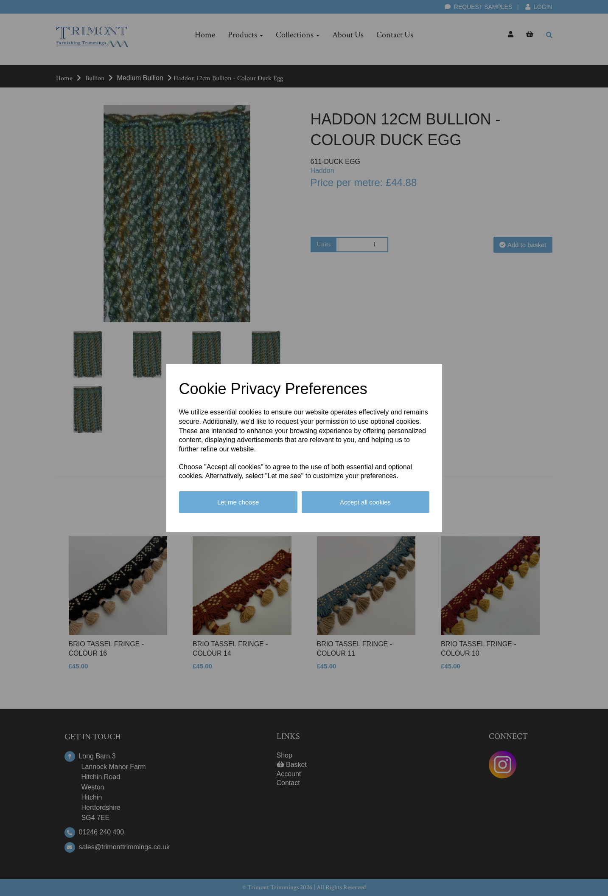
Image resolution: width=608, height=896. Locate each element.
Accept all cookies (365, 502)
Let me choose (238, 502)
